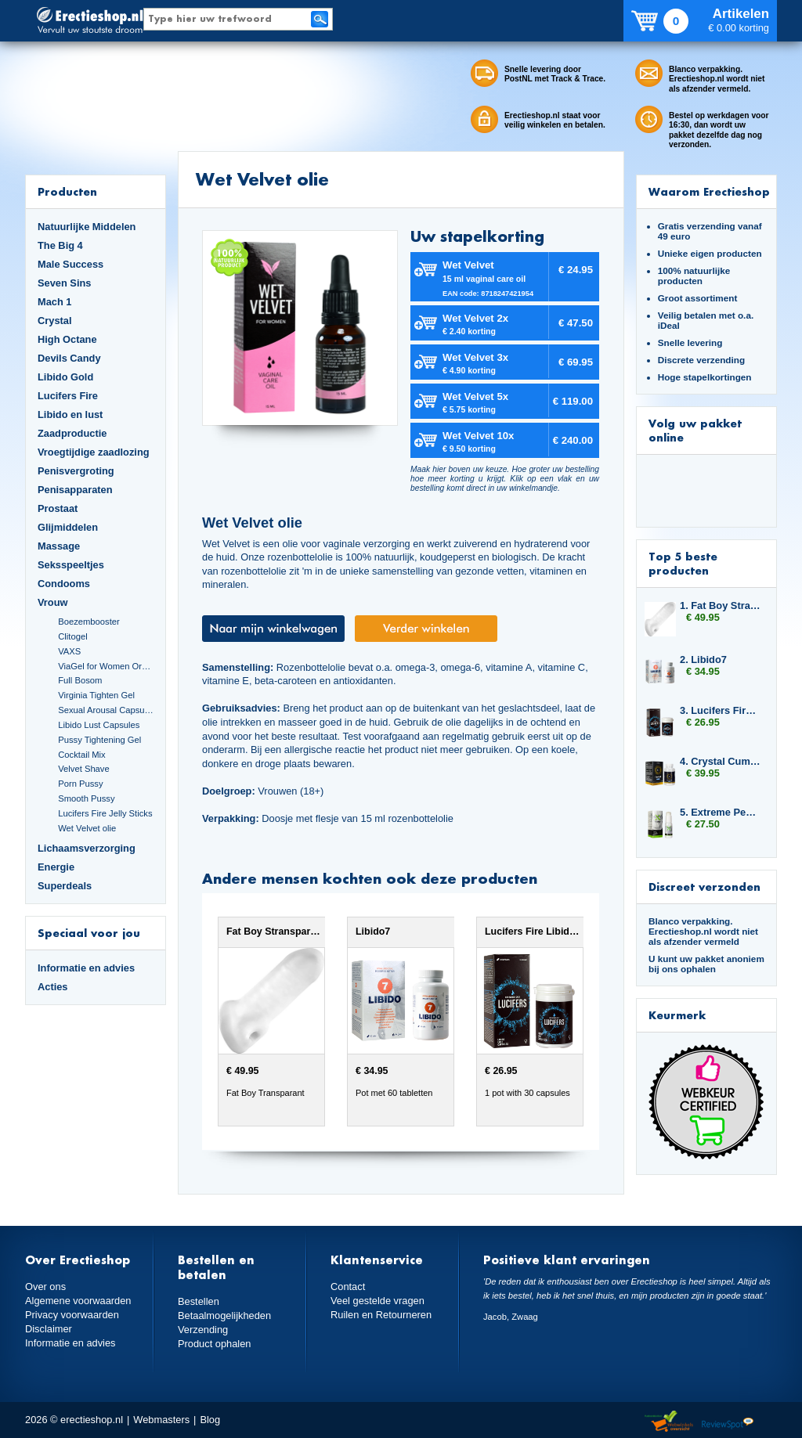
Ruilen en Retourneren (381, 1315)
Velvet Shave (84, 768)
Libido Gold (65, 377)
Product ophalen (214, 1344)
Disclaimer (48, 1329)
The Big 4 (60, 245)
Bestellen (198, 1301)
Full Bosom (80, 680)
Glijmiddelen (68, 527)
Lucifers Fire (68, 396)
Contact (348, 1286)
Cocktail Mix (81, 754)
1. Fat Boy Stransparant (720, 605)
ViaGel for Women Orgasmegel (106, 666)
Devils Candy (69, 358)
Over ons (45, 1286)
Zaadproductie (72, 433)
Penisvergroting (76, 471)
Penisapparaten (75, 490)
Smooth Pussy (86, 798)
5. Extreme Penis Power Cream (720, 812)
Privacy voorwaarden (72, 1315)
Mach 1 (55, 302)
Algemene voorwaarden (78, 1300)
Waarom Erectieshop (709, 191)
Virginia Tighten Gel (96, 695)
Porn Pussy (80, 783)
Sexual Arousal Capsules (106, 710)
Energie (56, 867)
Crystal (55, 320)
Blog (210, 1419)
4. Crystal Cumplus (720, 761)
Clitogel (72, 636)
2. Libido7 (703, 659)
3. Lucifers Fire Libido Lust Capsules (720, 710)
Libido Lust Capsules (98, 725)
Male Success (70, 264)
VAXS (69, 651)
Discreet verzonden (704, 886)
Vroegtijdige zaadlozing (94, 452)
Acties (53, 987)
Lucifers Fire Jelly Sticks (105, 813)
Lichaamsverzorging (86, 848)
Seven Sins (64, 283)
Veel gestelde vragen (377, 1300)
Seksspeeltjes (71, 565)
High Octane (67, 339)
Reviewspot (727, 1422)
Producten (67, 191)
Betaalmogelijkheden (224, 1315)
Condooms (64, 583)
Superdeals (65, 886)
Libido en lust (70, 414)
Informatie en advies (86, 968)
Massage (59, 546)
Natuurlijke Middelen (86, 226)
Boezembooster (89, 621)
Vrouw (53, 602)
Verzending (203, 1329)
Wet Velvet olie (87, 828)
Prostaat (58, 508)
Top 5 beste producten (682, 563)
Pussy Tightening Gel (99, 739)
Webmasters (161, 1419)
